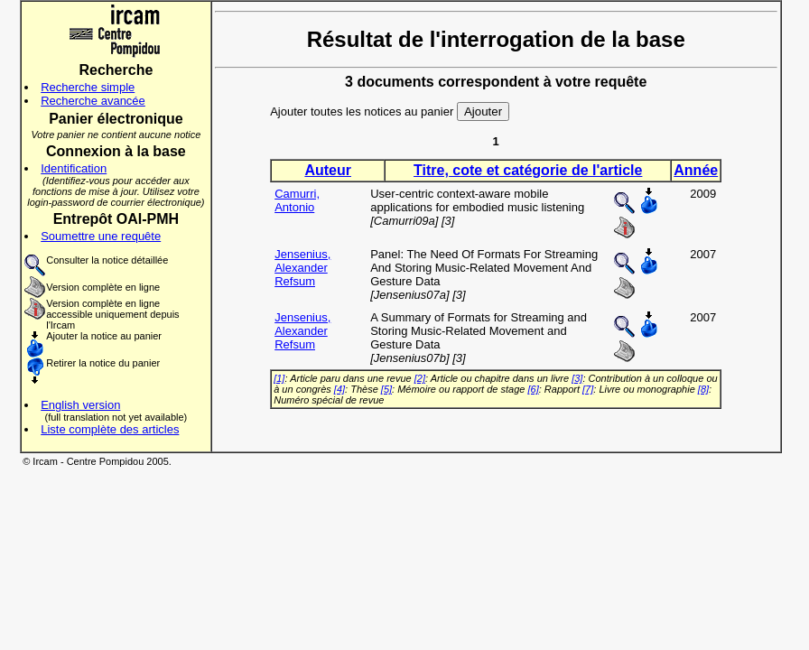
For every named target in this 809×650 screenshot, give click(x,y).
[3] (577, 378)
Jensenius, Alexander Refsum (302, 267)
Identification (74, 168)
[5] (386, 389)
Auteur (327, 170)
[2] (419, 378)
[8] (703, 389)
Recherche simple (88, 87)
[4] (339, 389)
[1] (279, 378)
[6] (532, 389)
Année (696, 170)
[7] (587, 389)
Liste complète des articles (110, 429)
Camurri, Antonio (297, 200)
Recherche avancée (93, 100)
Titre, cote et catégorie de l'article (528, 170)
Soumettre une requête (101, 236)
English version (80, 405)
